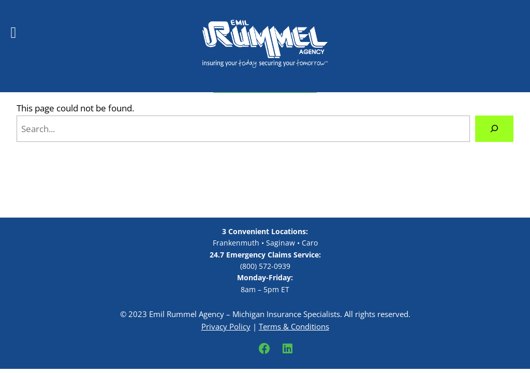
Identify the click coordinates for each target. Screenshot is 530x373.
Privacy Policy (226, 326)
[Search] (494, 129)
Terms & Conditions (294, 326)
